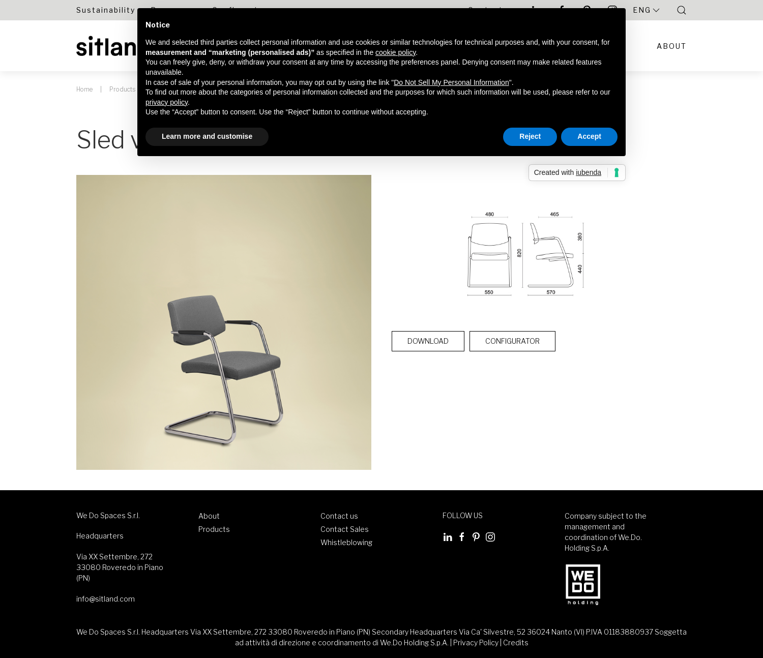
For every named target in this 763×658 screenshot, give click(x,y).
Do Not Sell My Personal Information (451, 82)
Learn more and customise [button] (207, 136)
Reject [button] (530, 136)
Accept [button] (589, 136)
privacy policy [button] (166, 102)
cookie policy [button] (395, 52)
